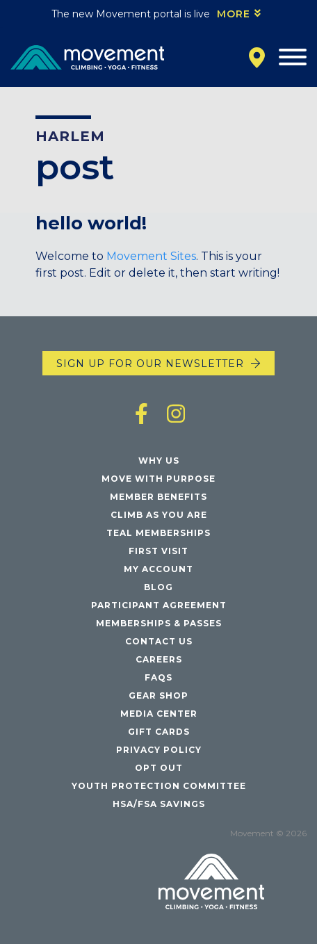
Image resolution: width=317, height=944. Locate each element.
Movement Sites (151, 256)
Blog (158, 587)
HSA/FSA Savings (159, 804)
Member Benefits (158, 496)
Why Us (158, 460)
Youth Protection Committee (159, 786)
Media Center (158, 713)
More (233, 14)
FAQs (158, 677)
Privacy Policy (159, 749)
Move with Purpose (158, 478)
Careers (159, 659)
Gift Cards (159, 731)
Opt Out (159, 768)
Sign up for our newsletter (150, 363)
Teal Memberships (158, 533)
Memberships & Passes (159, 623)
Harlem (70, 136)
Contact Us (159, 641)
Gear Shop (158, 695)
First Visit (158, 551)
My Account (158, 569)
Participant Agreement (159, 605)
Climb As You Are (159, 515)
